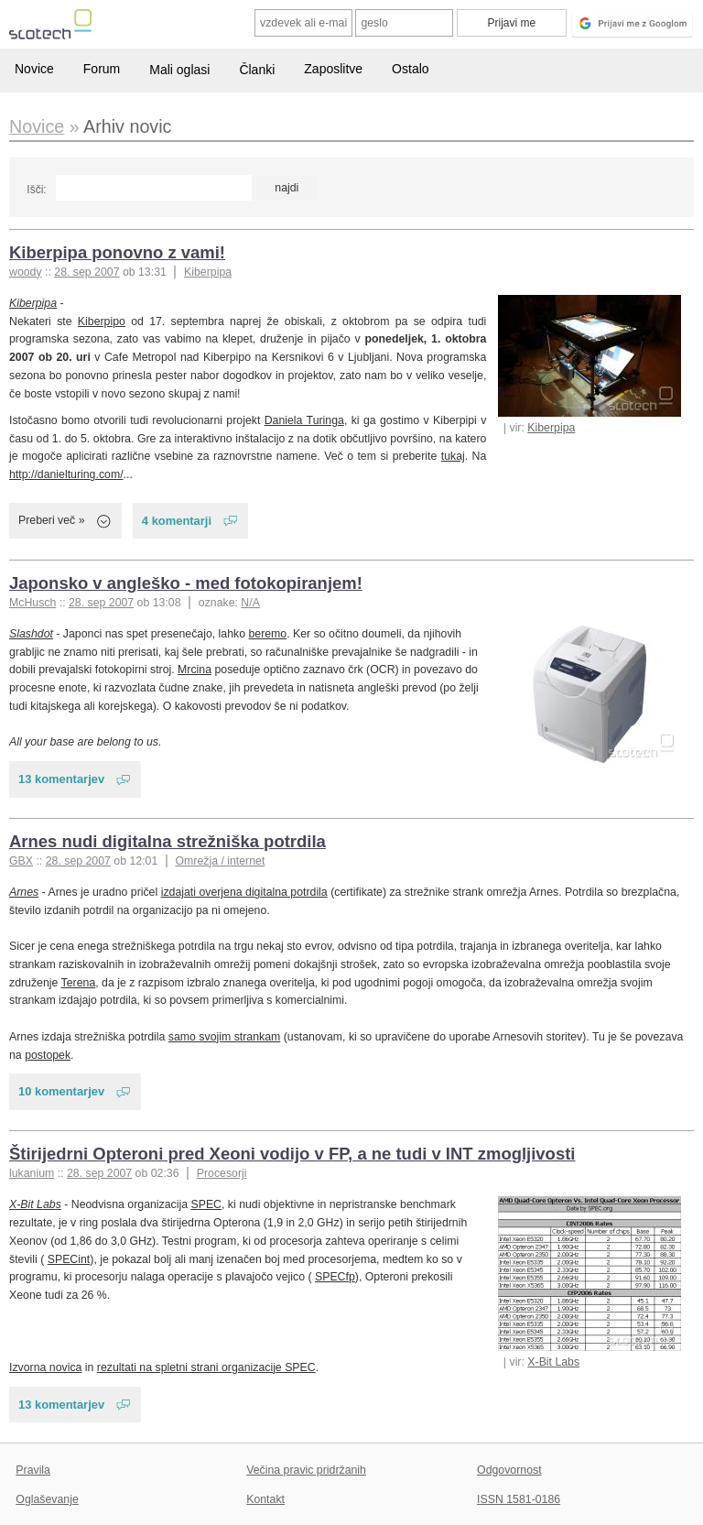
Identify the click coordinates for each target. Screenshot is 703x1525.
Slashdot (31, 633)
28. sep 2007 (86, 272)
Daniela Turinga (304, 420)
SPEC (206, 1204)
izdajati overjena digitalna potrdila (244, 892)
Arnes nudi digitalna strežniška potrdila (167, 841)
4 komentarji (176, 521)
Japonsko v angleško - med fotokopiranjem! (185, 583)
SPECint (69, 1259)
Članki (257, 69)
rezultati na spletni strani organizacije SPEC (206, 1367)
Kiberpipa (208, 272)
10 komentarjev (61, 1091)
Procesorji (222, 1173)
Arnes (23, 892)
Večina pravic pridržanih (306, 1470)
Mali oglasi (179, 69)
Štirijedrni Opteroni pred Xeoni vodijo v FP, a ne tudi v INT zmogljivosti (292, 1153)
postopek (47, 1055)
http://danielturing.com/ (66, 474)
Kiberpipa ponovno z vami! (117, 252)
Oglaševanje (47, 1499)
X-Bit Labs (553, 1362)
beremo (267, 633)
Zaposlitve (333, 68)
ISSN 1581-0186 (518, 1499)
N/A (250, 602)
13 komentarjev (61, 779)
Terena (78, 982)
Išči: (36, 189)
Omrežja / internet (220, 861)
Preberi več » (51, 520)
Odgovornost (509, 1470)
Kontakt (265, 1499)
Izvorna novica (45, 1367)
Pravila (33, 1470)
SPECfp (335, 1276)
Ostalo (410, 68)
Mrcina (194, 669)
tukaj (453, 456)
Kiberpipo (101, 321)
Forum (101, 68)
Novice (34, 68)
